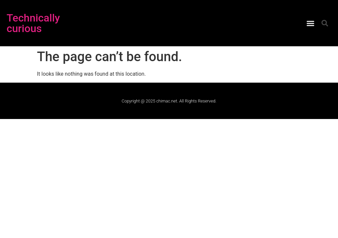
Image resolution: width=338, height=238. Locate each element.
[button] (310, 23)
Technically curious (33, 23)
